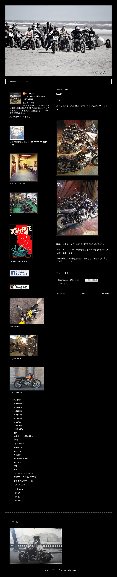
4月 (16, 500)
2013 (15, 411)
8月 (16, 497)
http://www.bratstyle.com (17, 81)
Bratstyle (29, 94)
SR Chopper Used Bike (24, 436)
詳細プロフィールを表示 (20, 117)
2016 (15, 400)
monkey (17, 462)
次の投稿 (61, 293)
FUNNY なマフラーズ (23, 481)
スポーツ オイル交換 (23, 473)
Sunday (17, 455)
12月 (17, 425)
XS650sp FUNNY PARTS (25, 477)
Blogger (72, 570)
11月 (17, 429)
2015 (15, 403)
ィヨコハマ (19, 444)
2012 (15, 415)
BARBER (18, 447)
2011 (15, 418)
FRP (16, 470)
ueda (65, 284)
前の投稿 (105, 293)
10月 (17, 489)
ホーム (83, 293)
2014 (15, 407)
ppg (15, 432)
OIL (15, 466)
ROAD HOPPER (21, 458)
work (16, 440)
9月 (16, 493)
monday (17, 451)
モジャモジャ (20, 485)
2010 (15, 422)
